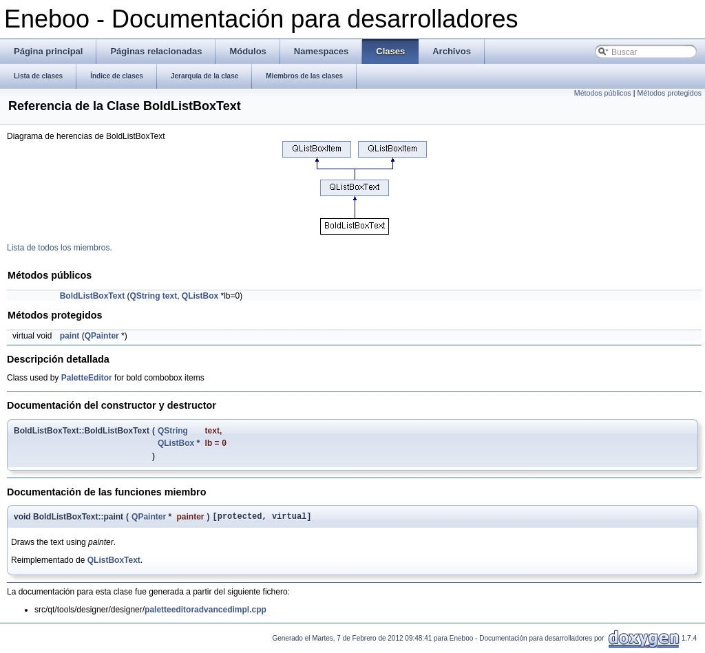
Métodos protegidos (669, 93)
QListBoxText (113, 563)
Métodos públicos (602, 93)
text (169, 296)
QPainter (102, 336)
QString (145, 296)
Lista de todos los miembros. (59, 248)
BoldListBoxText (92, 296)
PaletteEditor (86, 378)
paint (70, 336)
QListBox (200, 296)
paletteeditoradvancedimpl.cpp (205, 613)
